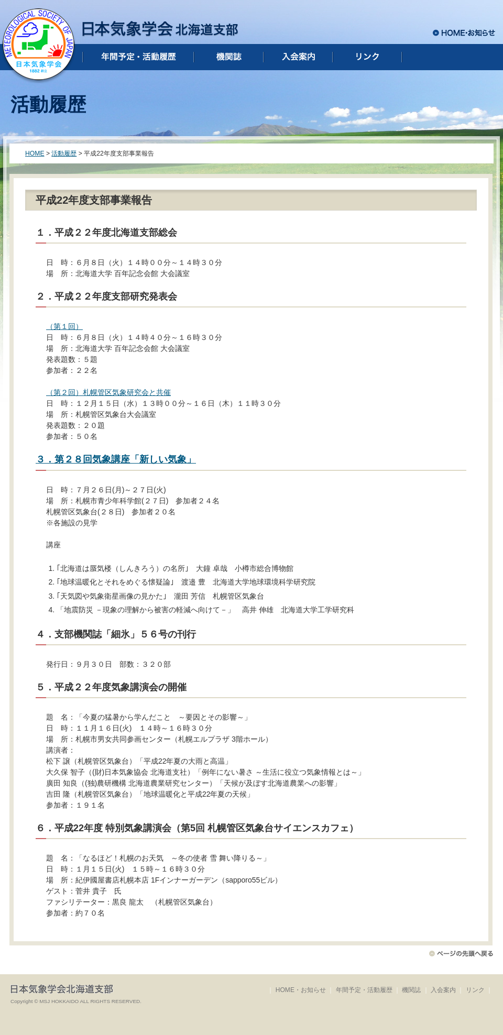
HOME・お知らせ (301, 990)
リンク (475, 990)
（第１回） (64, 326)
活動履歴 (63, 153)
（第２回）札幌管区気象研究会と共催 (108, 392)
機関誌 (411, 990)
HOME (35, 153)
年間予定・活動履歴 (364, 990)
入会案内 (443, 990)
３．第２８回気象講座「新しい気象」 (116, 459)
